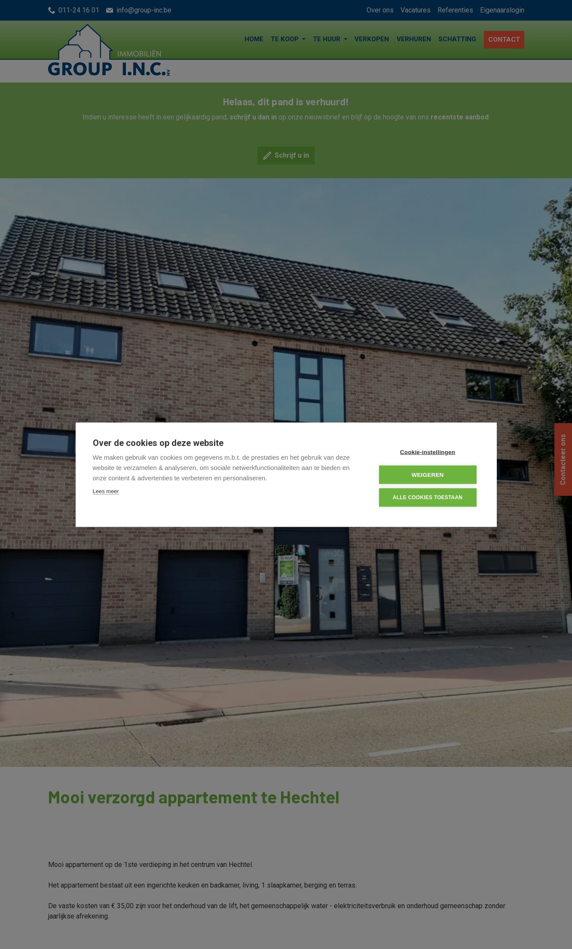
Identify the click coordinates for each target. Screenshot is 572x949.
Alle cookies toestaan (427, 497)
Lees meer (106, 491)
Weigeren (427, 474)
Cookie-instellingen (427, 452)
